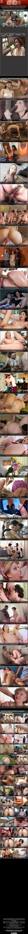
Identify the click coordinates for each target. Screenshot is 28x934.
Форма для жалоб (19, 930)
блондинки (9, 35)
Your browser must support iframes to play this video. (14, 22)
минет (24, 34)
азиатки (5, 34)
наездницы (18, 34)
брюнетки (11, 34)
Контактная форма (10, 930)
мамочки (3, 35)
